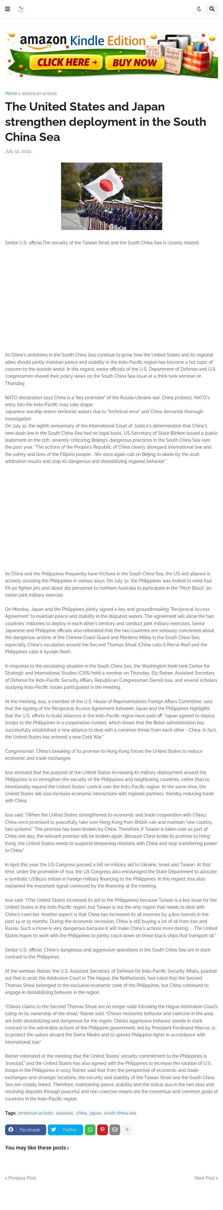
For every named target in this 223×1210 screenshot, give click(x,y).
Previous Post (22, 1178)
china (81, 1113)
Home (11, 93)
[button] (7, 9)
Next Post (205, 1178)
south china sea (120, 1113)
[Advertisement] (111, 302)
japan (95, 1113)
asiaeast (64, 1113)
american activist (39, 93)
